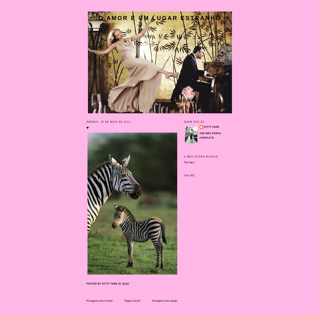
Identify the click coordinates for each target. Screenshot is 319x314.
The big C (189, 162)
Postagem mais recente (99, 300)
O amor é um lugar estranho (160, 18)
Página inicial (132, 300)
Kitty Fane (211, 127)
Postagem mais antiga (164, 300)
